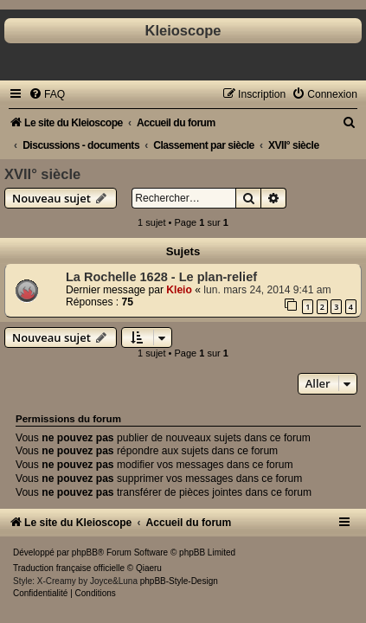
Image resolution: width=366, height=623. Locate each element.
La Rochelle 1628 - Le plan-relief (161, 277)
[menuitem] (47, 94)
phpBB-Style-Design (179, 581)
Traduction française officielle (69, 568)
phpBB (85, 552)
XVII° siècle (42, 174)
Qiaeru (149, 568)
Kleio (179, 290)
